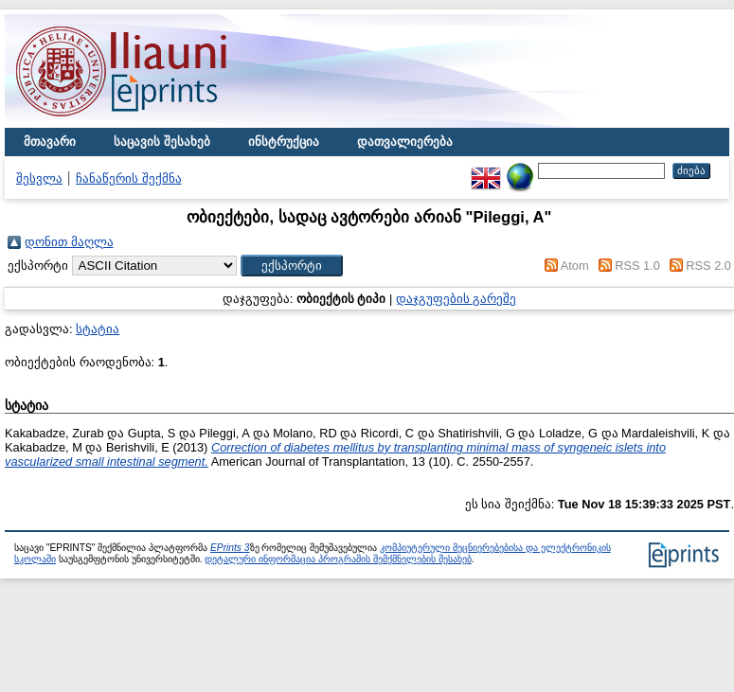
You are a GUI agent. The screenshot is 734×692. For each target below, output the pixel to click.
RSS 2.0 (708, 265)
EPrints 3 (230, 547)
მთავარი (50, 141)
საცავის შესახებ (162, 141)
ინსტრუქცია (283, 141)
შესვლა (39, 178)
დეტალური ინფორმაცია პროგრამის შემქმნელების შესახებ (338, 559)
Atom (575, 265)
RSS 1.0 (637, 265)
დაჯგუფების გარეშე (456, 299)
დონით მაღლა (69, 242)
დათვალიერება (405, 141)
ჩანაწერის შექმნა (129, 178)
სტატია (97, 329)
